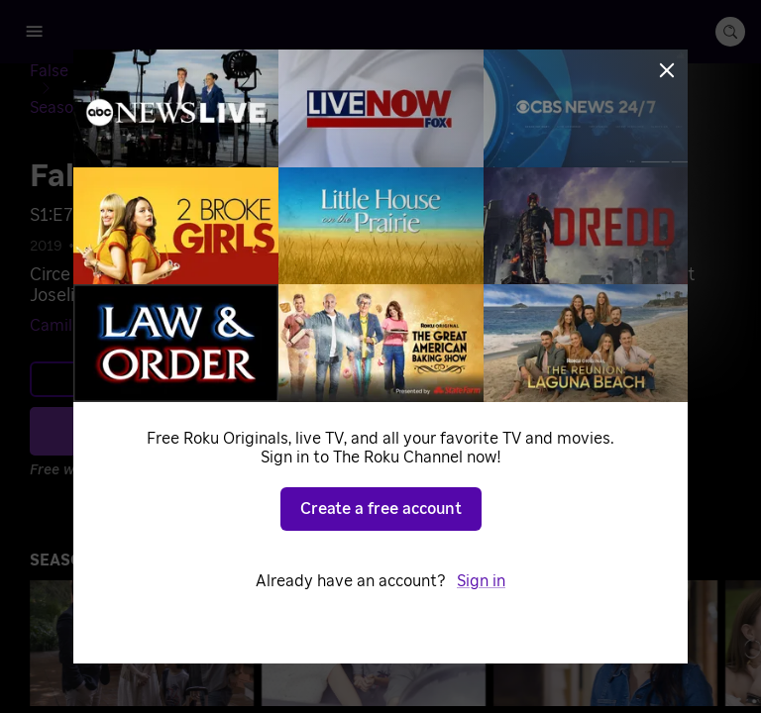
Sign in (481, 581)
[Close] (667, 70)
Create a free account (381, 509)
